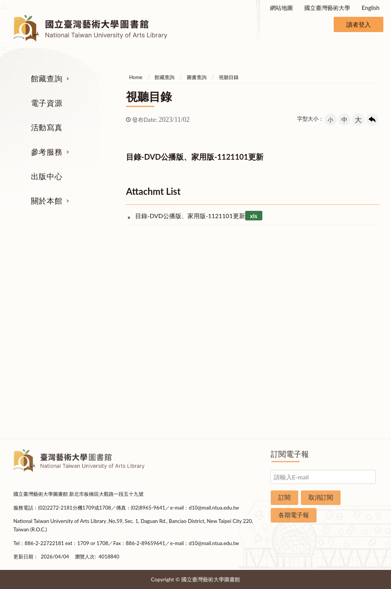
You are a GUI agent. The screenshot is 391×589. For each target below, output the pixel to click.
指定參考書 (227, 291)
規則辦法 (353, 348)
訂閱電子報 (290, 453)
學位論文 (37, 348)
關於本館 (46, 200)
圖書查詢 (197, 77)
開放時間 (353, 363)
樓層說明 (353, 306)
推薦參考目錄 (227, 348)
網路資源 (37, 334)
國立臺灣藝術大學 (327, 7)
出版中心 (46, 176)
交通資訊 (353, 377)
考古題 (227, 320)
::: (4, 6)
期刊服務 (37, 291)
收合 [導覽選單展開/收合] (371, 252)
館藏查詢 (46, 78)
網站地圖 (281, 7)
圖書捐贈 (353, 406)
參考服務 (46, 151)
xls (253, 215)
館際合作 (227, 306)
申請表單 (353, 391)
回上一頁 (372, 119)
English (371, 7)
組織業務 (353, 291)
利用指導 (227, 334)
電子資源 (46, 102)
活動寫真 (46, 127)
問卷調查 (353, 420)
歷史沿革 (353, 320)
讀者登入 (358, 24)
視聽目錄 (229, 77)
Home (135, 77)
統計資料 (353, 334)
